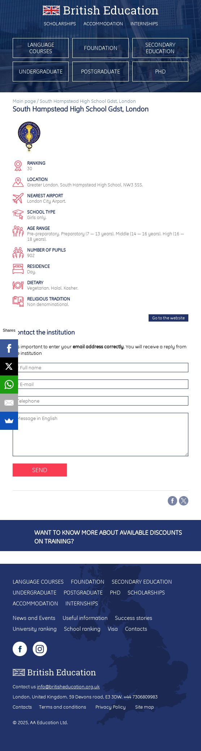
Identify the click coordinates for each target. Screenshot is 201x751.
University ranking (35, 628)
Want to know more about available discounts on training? (108, 537)
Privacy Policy (110, 707)
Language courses (40, 48)
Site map (144, 707)
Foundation (100, 48)
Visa (113, 628)
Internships (144, 23)
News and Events (34, 617)
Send (39, 470)
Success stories (133, 617)
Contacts (136, 628)
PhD (160, 71)
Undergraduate (41, 71)
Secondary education (160, 48)
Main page (24, 101)
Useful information (85, 617)
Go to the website (168, 317)
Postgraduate (100, 71)
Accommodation (103, 23)
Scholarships (60, 23)
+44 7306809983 (141, 697)
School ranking (82, 628)
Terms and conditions (62, 707)
